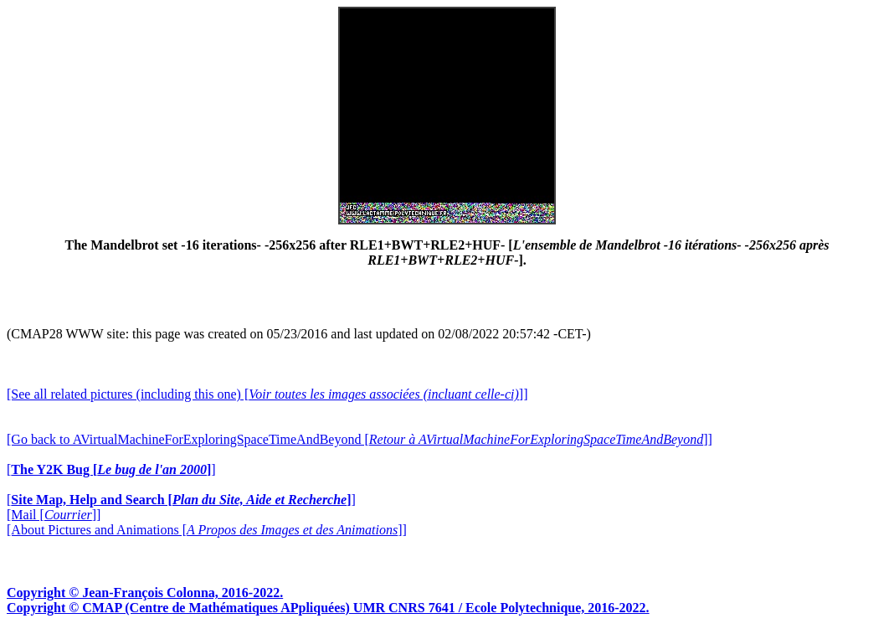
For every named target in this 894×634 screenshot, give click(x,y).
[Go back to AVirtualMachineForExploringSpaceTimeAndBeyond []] (359, 439)
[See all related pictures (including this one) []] (267, 394)
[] (111, 469)
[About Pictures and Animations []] (207, 530)
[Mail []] (53, 515)
